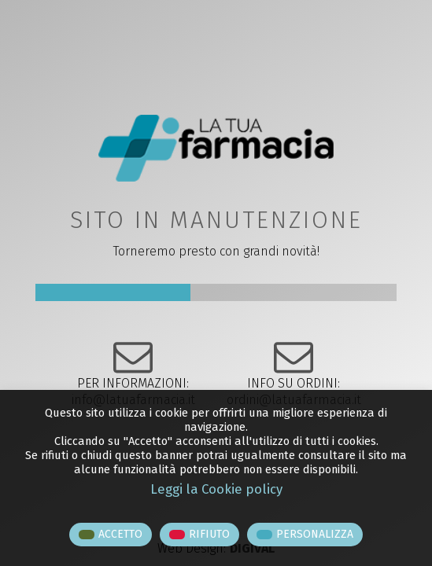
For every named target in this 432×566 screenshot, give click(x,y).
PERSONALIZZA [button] (314, 534)
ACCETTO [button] (120, 534)
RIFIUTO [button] (209, 534)
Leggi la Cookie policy (216, 489)
